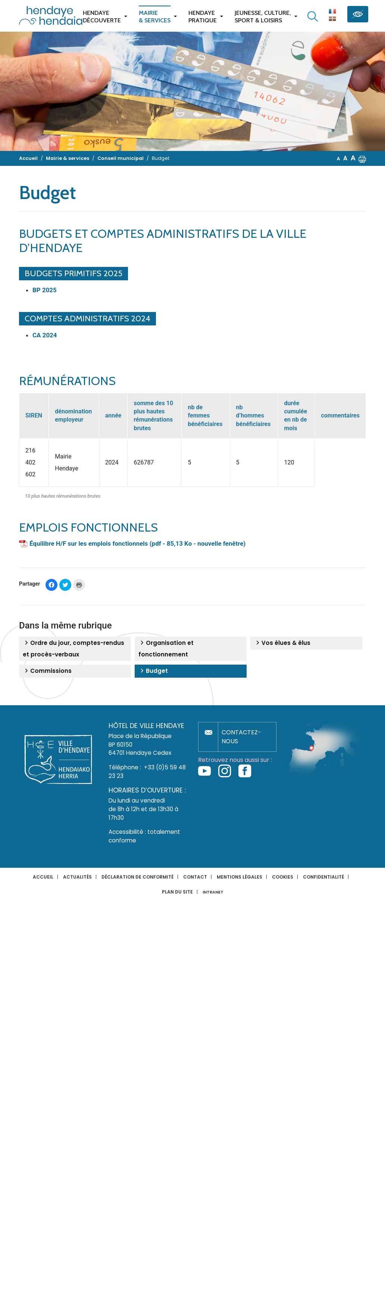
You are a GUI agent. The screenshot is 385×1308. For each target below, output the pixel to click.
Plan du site (177, 892)
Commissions (47, 671)
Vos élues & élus (282, 643)
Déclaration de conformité (137, 877)
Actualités (77, 877)
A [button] (338, 158)
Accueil (43, 877)
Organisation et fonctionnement (166, 648)
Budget (153, 671)
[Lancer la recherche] (313, 16)
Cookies (282, 877)
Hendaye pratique (202, 16)
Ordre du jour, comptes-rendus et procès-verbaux (73, 648)
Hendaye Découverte (102, 16)
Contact (195, 877)
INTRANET (213, 892)
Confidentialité (323, 877)
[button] (362, 158)
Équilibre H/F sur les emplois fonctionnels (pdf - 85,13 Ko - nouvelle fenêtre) (137, 543)
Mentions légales (239, 877)
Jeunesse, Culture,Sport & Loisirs (263, 16)
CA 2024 (44, 335)
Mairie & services (154, 16)
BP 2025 (44, 290)
